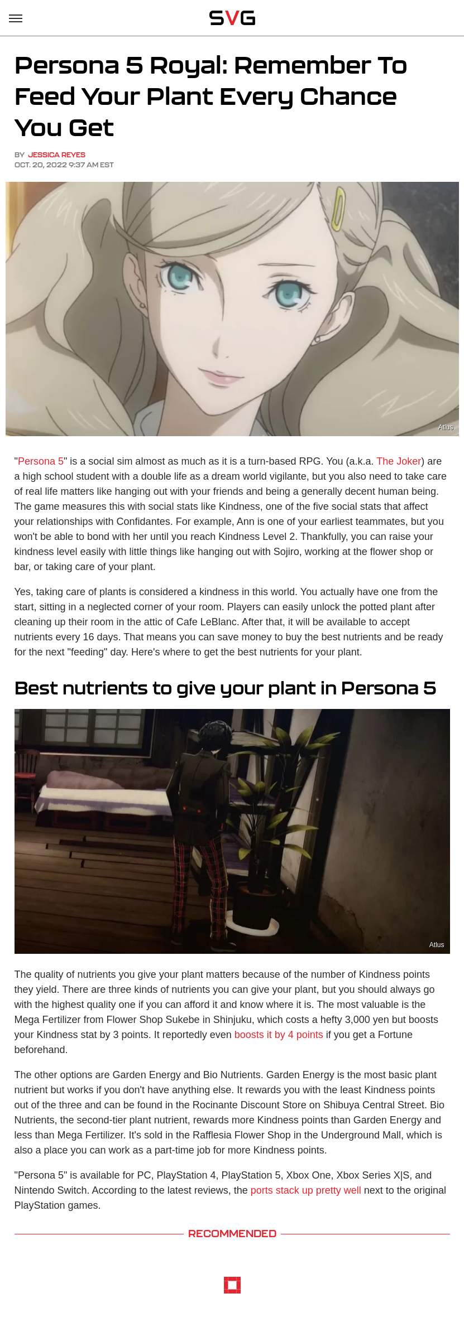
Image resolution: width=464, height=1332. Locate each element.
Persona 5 (41, 461)
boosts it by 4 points (279, 1034)
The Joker (398, 461)
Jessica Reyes (56, 155)
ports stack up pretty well (306, 1190)
